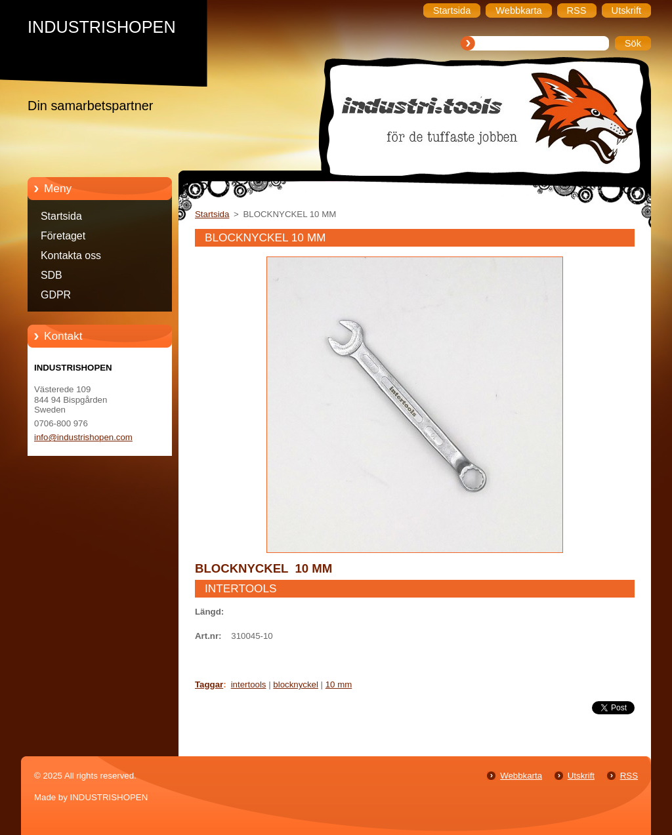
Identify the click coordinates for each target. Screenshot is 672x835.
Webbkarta (521, 776)
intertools (248, 684)
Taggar (209, 684)
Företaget (63, 235)
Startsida (61, 216)
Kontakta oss (71, 255)
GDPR (56, 294)
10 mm (339, 684)
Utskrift (581, 776)
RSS (629, 776)
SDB (51, 275)
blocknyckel (295, 684)
